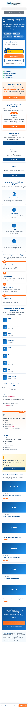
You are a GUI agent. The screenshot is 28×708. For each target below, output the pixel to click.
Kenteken (7, 48)
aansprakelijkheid (11, 396)
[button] (14, 8)
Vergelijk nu (23, 705)
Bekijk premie (14, 126)
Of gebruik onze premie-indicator (14, 60)
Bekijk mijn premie (14, 97)
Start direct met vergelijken (14, 623)
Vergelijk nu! (14, 56)
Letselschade (7, 405)
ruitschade (11, 426)
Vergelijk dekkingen (14, 468)
